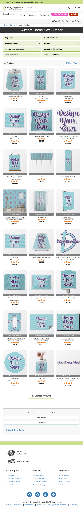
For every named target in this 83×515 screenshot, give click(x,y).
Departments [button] (9, 14)
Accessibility (74, 505)
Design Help (63, 478)
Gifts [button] (22, 15)
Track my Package (39, 485)
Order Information (39, 475)
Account (56, 21)
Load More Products (41, 396)
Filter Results (41, 417)
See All (15, 430)
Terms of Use (18, 505)
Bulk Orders (63, 485)
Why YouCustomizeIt (14, 478)
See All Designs (64, 475)
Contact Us (41, 422)
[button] (76, 8)
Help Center (75, 21)
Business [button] (44, 15)
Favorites (65, 21)
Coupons (8, 505)
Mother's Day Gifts (60, 14)
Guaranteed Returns (40, 482)
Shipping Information (40, 478)
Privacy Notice (29, 505)
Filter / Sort (71, 63)
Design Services (64, 482)
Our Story (10, 475)
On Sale (73, 14)
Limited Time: (23, 2)
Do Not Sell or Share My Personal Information (52, 505)
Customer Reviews (13, 482)
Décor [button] (32, 15)
